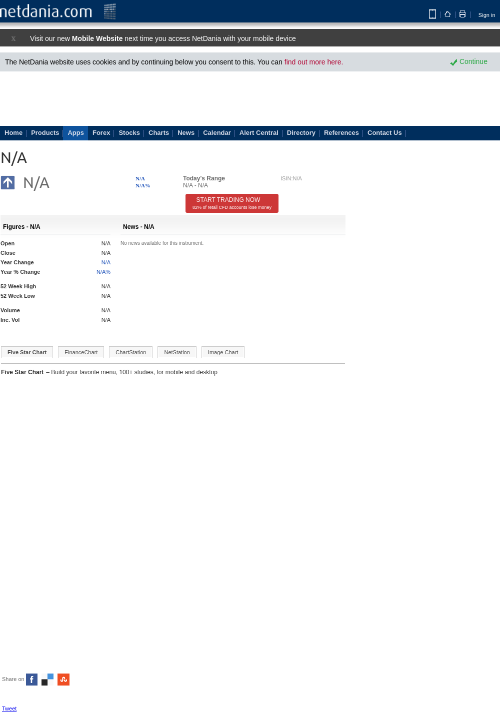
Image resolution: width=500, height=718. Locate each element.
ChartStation (131, 352)
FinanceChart (81, 352)
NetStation (177, 352)
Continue (469, 61)
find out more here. (314, 62)
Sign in (487, 15)
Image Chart (223, 352)
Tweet (9, 709)
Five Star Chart (27, 352)
